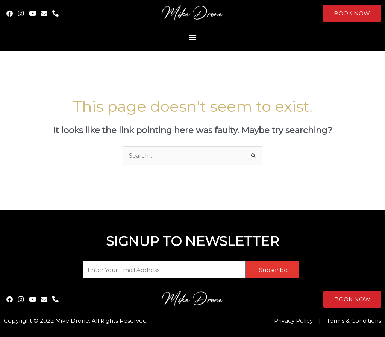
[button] (192, 37)
